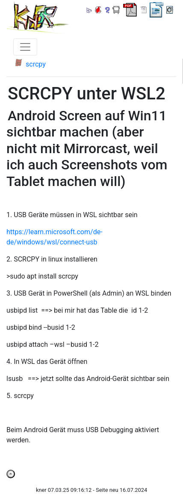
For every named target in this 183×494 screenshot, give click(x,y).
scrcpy (36, 64)
